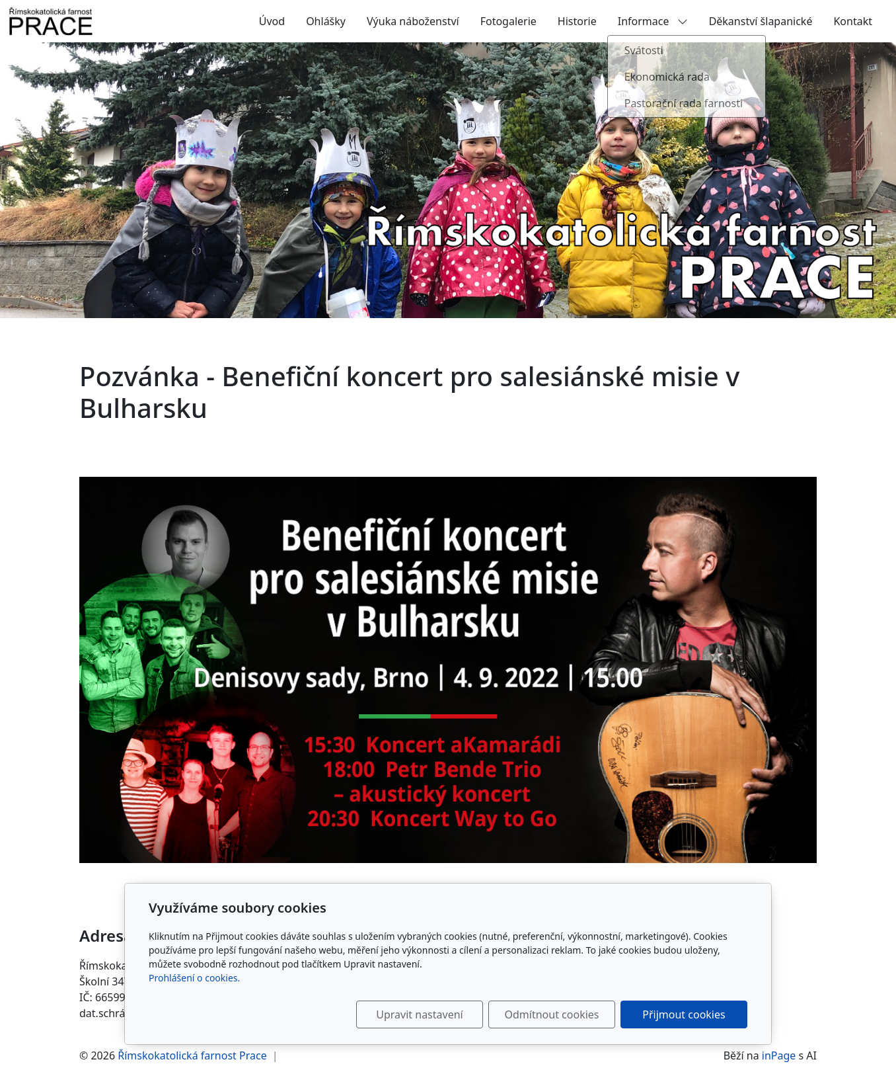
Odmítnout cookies (552, 1014)
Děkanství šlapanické (761, 21)
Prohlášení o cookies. (194, 977)
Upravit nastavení (419, 1014)
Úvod (272, 21)
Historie (577, 21)
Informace (653, 21)
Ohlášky (326, 21)
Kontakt (852, 21)
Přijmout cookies (683, 1014)
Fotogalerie (508, 21)
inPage (779, 1055)
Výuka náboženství (413, 21)
